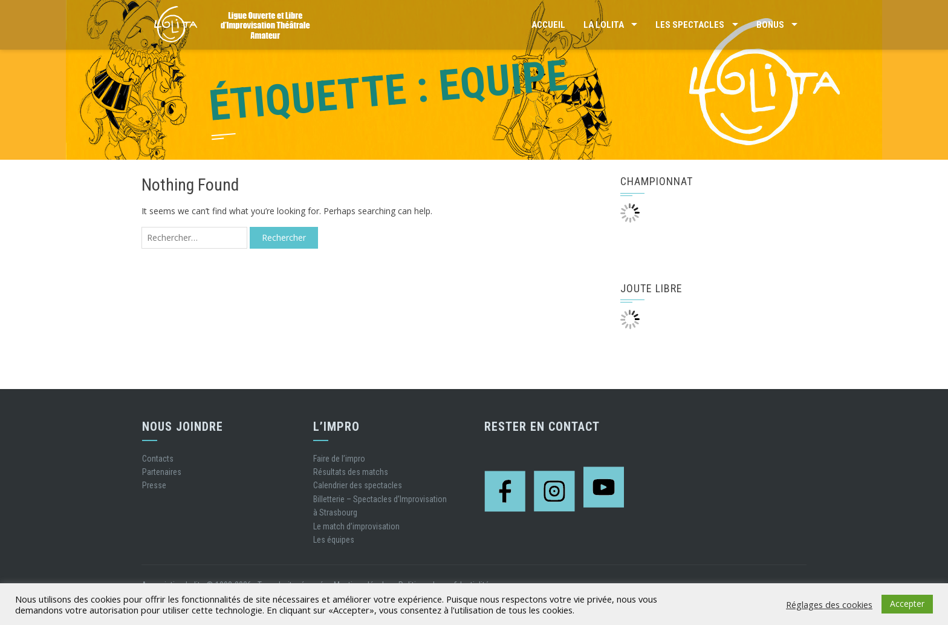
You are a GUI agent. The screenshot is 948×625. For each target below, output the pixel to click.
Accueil (548, 24)
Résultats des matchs (350, 472)
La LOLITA (603, 24)
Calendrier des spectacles (357, 485)
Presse (154, 485)
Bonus (770, 24)
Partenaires (161, 472)
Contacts (158, 458)
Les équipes (333, 540)
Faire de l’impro (339, 458)
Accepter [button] (907, 603)
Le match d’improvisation (356, 526)
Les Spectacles (689, 24)
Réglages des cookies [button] (829, 604)
